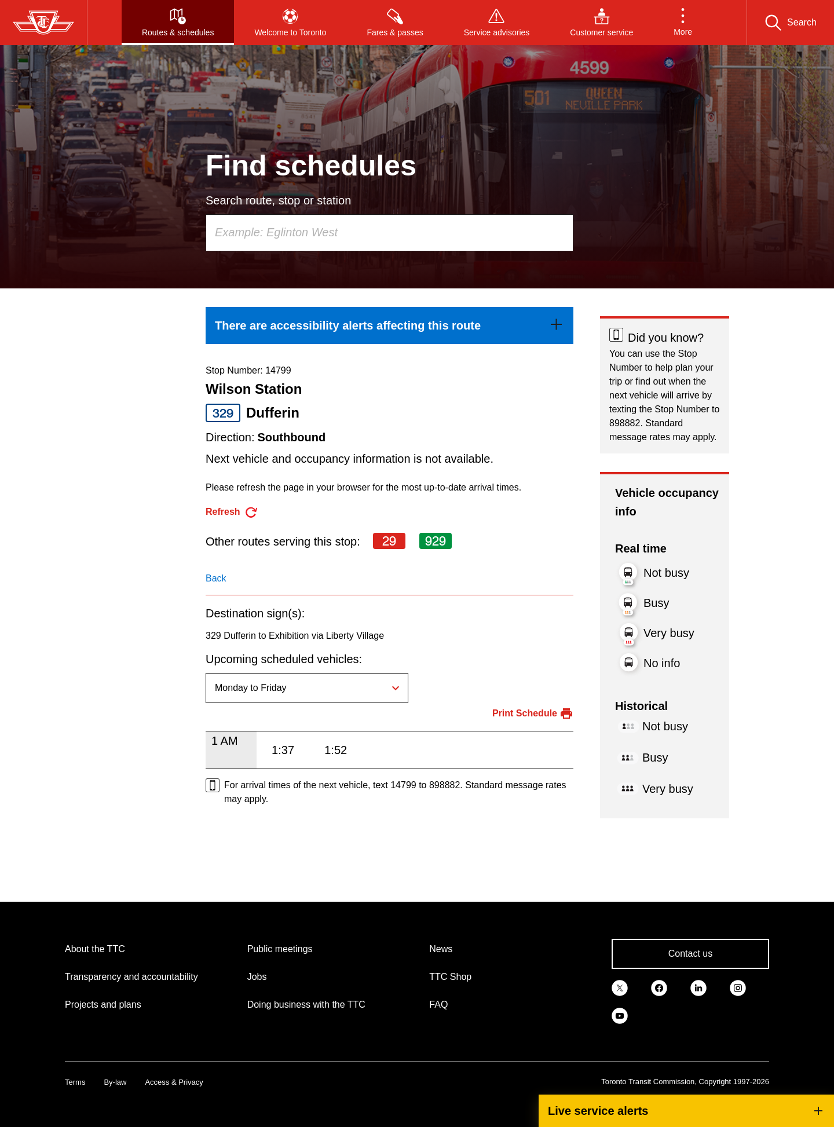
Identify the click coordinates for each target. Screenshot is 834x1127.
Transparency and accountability (131, 977)
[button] (682, 22)
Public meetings (280, 949)
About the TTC (95, 949)
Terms (75, 1082)
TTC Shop (450, 977)
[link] (389, 325)
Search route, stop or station (278, 200)
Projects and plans (103, 1004)
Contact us (690, 953)
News (440, 949)
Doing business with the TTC (306, 1004)
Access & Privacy (174, 1082)
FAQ (438, 1004)
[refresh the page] (232, 512)
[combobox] (389, 232)
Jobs (257, 977)
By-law (115, 1082)
